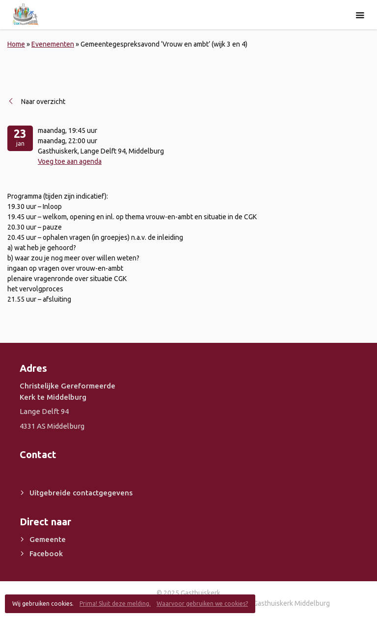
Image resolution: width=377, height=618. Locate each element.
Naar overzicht (43, 101)
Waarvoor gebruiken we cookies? (202, 603)
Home (16, 44)
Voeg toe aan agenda (70, 161)
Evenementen (52, 44)
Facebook (46, 553)
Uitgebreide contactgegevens (81, 493)
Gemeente (47, 539)
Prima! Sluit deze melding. (115, 603)
